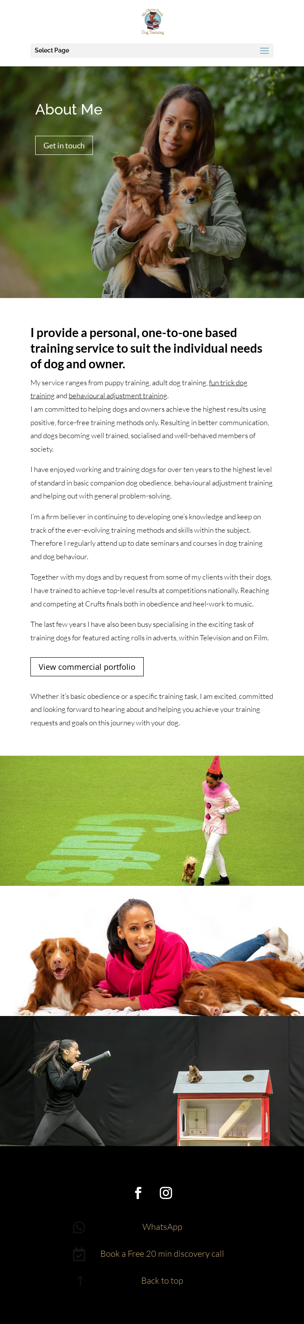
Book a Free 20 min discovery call (162, 1253)
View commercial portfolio (87, 667)
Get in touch (64, 145)
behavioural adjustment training (118, 395)
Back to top (162, 1280)
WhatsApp (162, 1226)
